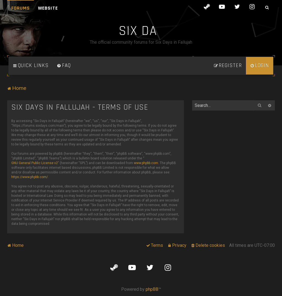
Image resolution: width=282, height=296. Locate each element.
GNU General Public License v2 (34, 163)
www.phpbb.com (146, 163)
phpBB (152, 289)
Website (48, 8)
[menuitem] (64, 65)
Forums (20, 8)
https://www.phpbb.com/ (29, 177)
